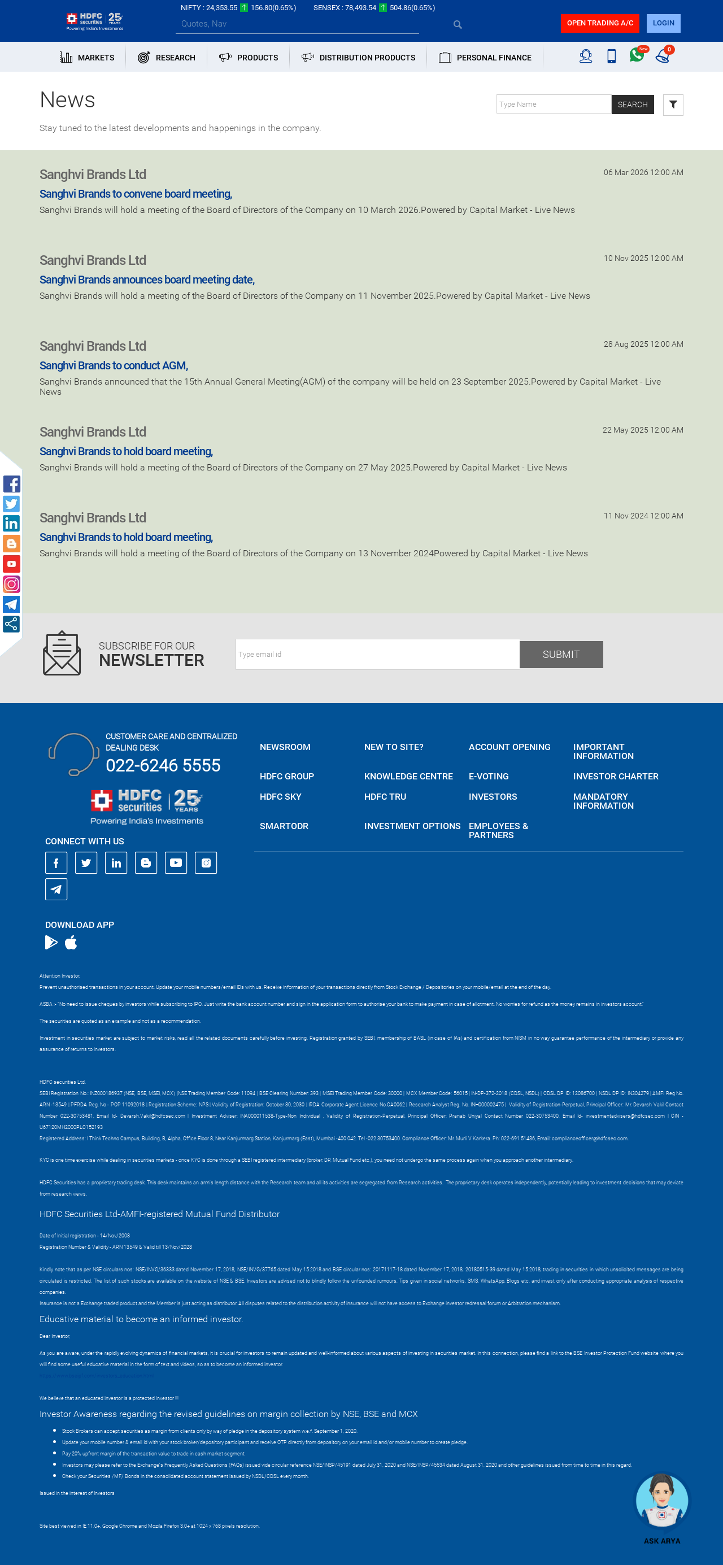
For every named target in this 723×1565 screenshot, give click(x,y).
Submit (561, 654)
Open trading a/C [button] (600, 23)
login (663, 23)
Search (633, 104)
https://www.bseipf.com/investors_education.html (97, 1376)
